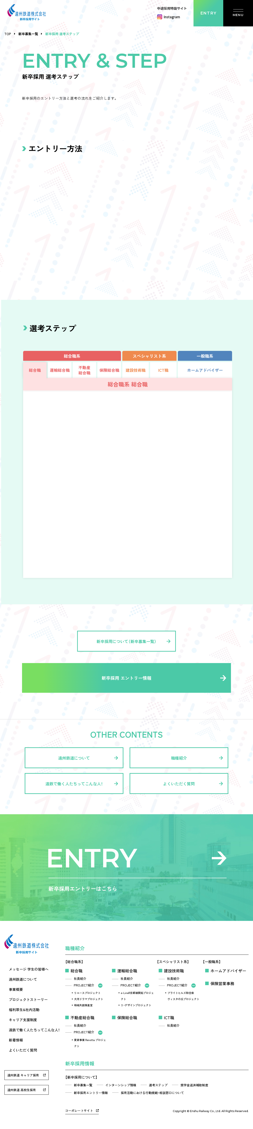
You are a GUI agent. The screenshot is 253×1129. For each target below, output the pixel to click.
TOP (7, 33)
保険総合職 (127, 1017)
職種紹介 (75, 947)
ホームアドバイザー (228, 970)
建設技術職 (174, 970)
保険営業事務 (222, 983)
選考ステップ (158, 1085)
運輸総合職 (127, 970)
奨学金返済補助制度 (194, 1085)
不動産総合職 (82, 1017)
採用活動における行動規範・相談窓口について (152, 1093)
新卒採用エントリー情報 (91, 1093)
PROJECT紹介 (84, 985)
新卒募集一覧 (28, 33)
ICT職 (169, 1017)
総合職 (76, 970)
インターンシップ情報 (120, 1085)
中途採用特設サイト (172, 8)
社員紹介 (80, 978)
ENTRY (208, 13)
